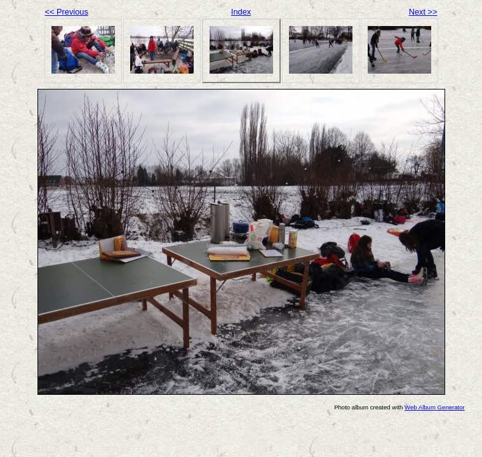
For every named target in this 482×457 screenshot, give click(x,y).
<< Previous (66, 12)
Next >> (423, 12)
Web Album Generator (435, 407)
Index (241, 12)
